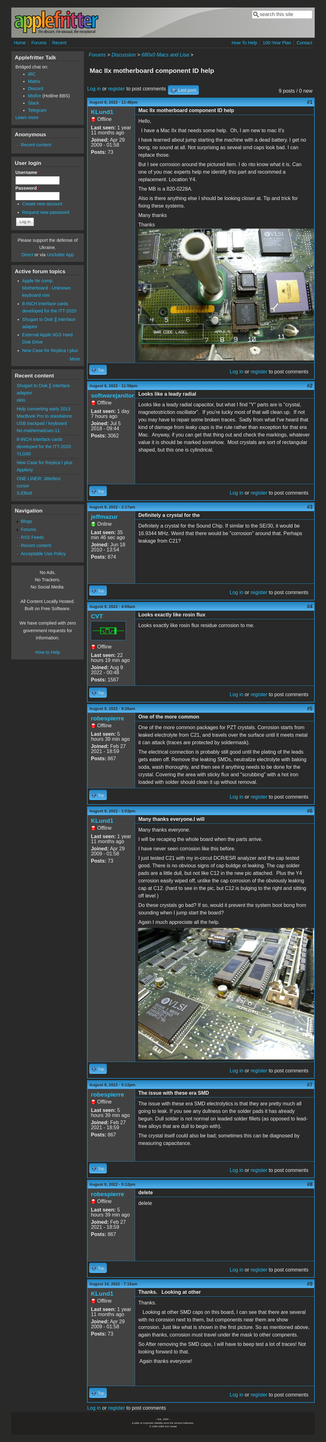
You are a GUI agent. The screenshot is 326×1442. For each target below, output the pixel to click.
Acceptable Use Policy (43, 553)
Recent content (36, 144)
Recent (59, 42)
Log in (94, 88)
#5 (309, 708)
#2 (309, 385)
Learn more (27, 117)
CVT (97, 616)
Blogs (26, 521)
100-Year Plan (277, 42)
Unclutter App (60, 254)
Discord (35, 88)
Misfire (34, 95)
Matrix (34, 81)
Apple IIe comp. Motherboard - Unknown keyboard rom (46, 288)
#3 (309, 507)
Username (27, 172)
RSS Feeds (32, 537)
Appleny (25, 469)
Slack (33, 103)
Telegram (37, 110)
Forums (39, 42)
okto (21, 400)
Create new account (42, 203)
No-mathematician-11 (38, 430)
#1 (309, 102)
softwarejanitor (112, 395)
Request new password (45, 212)
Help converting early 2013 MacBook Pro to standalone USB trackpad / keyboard (44, 416)
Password (27, 188)
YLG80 (24, 453)
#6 (309, 811)
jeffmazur (104, 516)
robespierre (107, 718)
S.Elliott (24, 493)
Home (20, 42)
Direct (27, 254)
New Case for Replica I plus (50, 350)
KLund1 (102, 112)
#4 (309, 606)
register (116, 88)
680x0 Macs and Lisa (165, 54)
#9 (309, 1284)
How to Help (47, 652)
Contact (304, 42)
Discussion (123, 54)
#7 (309, 1084)
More (75, 358)
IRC (32, 74)
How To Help (244, 42)
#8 (309, 1184)
